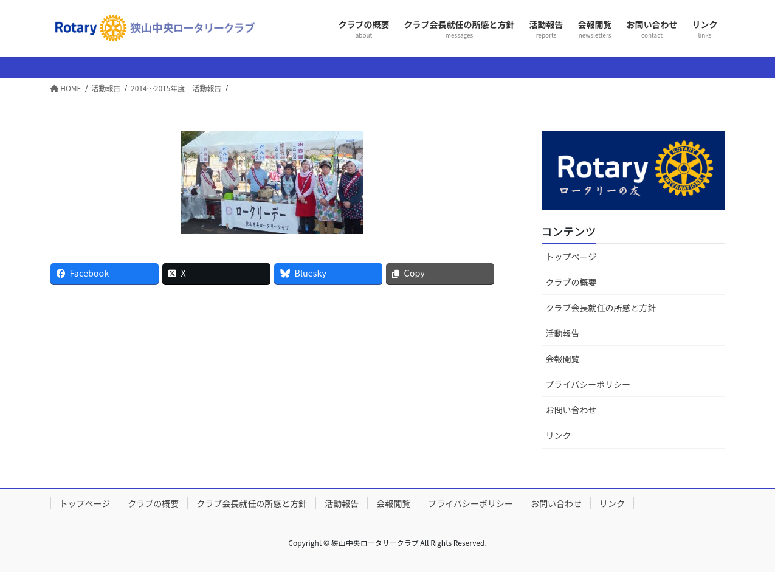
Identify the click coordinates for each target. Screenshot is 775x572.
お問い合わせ (571, 410)
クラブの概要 (571, 282)
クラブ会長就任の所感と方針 (601, 308)
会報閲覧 (563, 359)
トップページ (571, 256)
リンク (558, 435)
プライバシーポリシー (588, 384)
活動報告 (563, 333)
